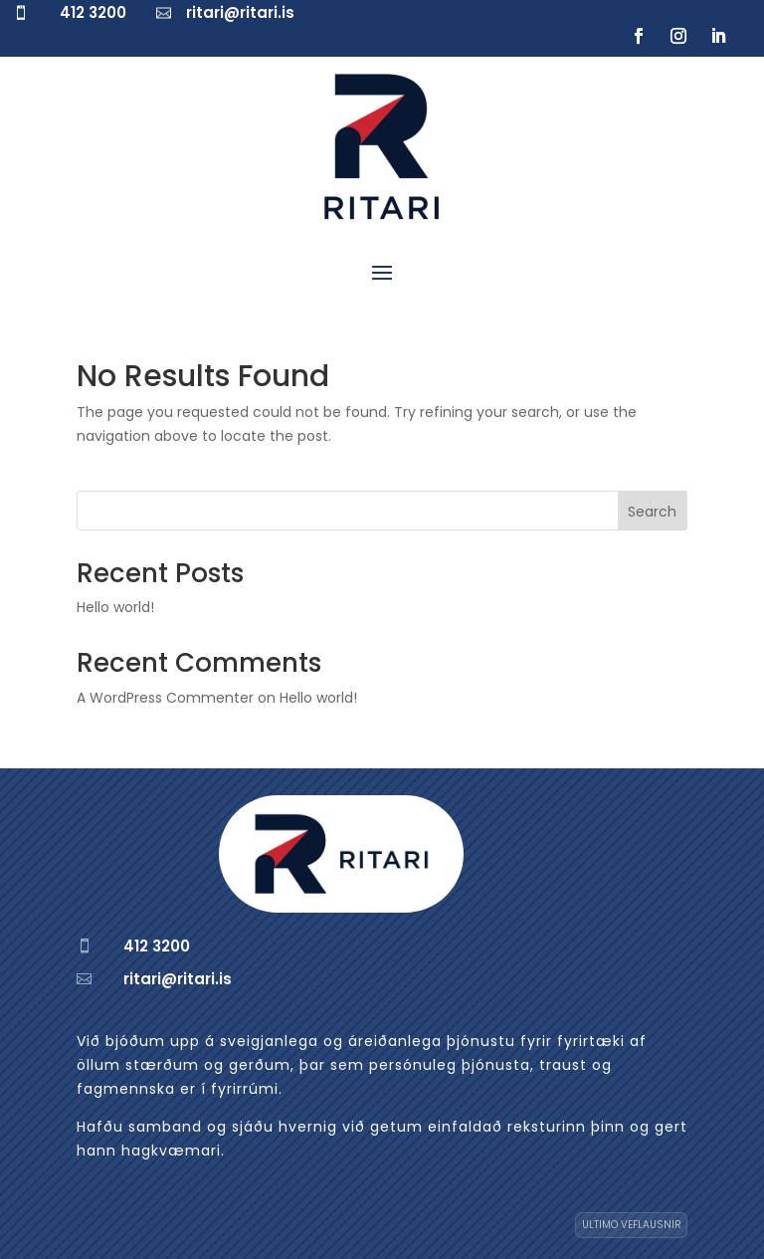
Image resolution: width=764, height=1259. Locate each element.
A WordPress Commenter (165, 698)
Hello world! (115, 607)
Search (652, 512)
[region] (259, 1079)
